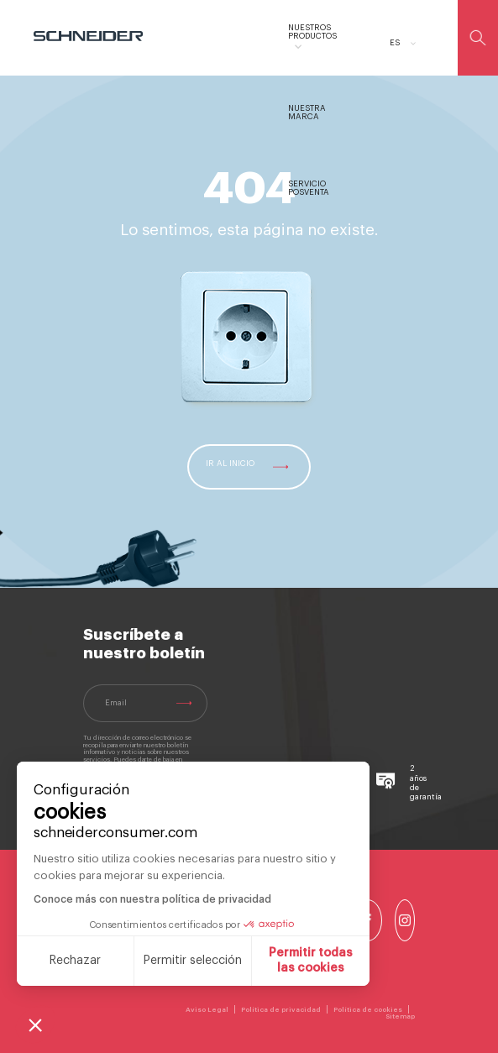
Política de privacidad (281, 1009)
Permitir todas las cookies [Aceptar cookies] (311, 960)
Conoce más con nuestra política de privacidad (152, 899)
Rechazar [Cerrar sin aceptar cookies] (75, 961)
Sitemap (400, 1016)
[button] (35, 1024)
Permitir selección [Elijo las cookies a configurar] (193, 961)
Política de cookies (367, 1009)
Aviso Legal (207, 1009)
